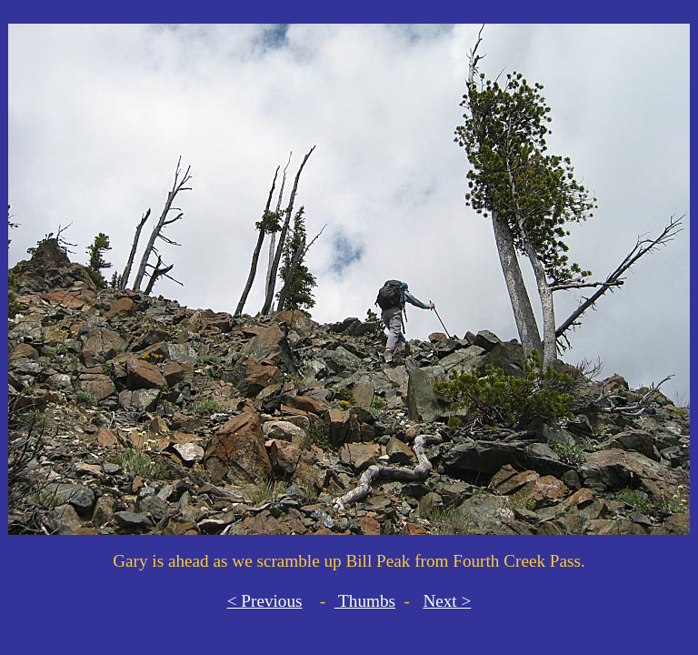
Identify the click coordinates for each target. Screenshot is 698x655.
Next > (447, 600)
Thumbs (364, 600)
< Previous (265, 600)
